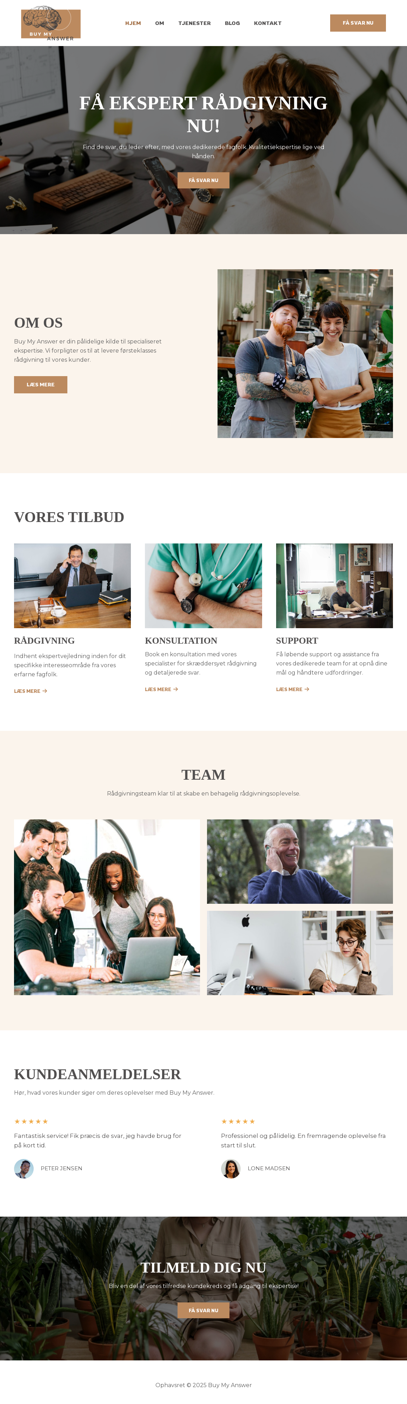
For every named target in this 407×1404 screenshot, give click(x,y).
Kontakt (261, 23)
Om (163, 23)
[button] (358, 23)
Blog (228, 23)
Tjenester (194, 23)
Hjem (140, 23)
